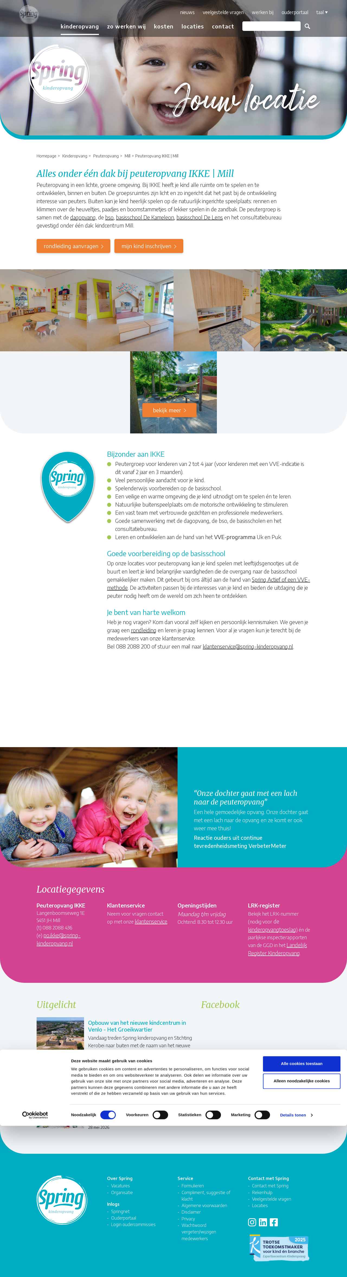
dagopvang (83, 217)
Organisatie (122, 1184)
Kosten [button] (157, 26)
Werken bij (256, 12)
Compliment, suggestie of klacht (206, 1188)
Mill (127, 155)
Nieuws (181, 12)
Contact (216, 26)
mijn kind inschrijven (146, 245)
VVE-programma (234, 536)
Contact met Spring (270, 1178)
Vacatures (120, 1178)
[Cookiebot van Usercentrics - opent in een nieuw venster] (35, 1266)
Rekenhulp (262, 1184)
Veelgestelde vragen (216, 12)
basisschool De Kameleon (145, 217)
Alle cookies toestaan (301, 1215)
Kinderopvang (74, 155)
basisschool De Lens (199, 217)
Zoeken (301, 26)
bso (109, 217)
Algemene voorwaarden (204, 1197)
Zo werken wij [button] (120, 26)
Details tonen (293, 1266)
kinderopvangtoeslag (272, 929)
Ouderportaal (288, 12)
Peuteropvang (106, 155)
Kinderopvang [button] (73, 26)
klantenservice (151, 921)
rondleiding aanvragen (71, 245)
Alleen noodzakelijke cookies (302, 1232)
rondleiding (143, 630)
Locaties (186, 26)
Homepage (46, 155)
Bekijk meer (167, 410)
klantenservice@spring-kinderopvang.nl (248, 646)
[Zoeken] (265, 26)
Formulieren (193, 1178)
